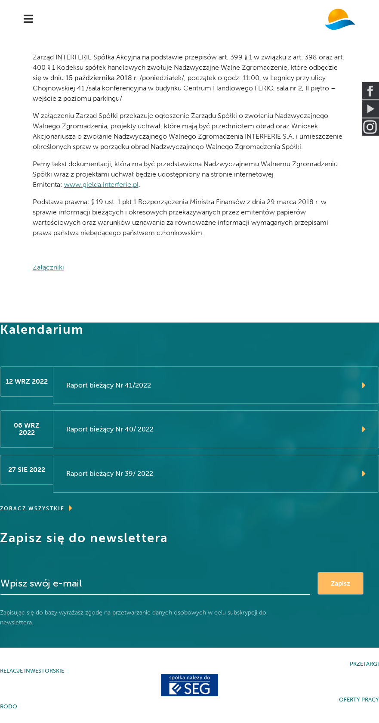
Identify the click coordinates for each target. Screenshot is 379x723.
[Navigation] (28, 19)
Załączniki (48, 267)
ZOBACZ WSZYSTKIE (36, 508)
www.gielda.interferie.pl (101, 184)
